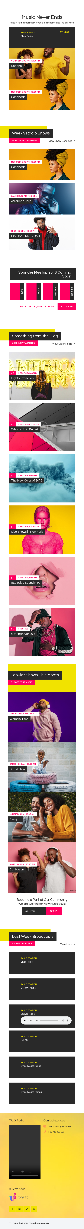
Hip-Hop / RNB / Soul (25, 236)
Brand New (17, 769)
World (33, 373)
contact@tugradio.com (59, 1126)
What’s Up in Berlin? (24, 429)
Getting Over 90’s (23, 633)
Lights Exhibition (22, 378)
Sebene (16, 65)
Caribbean (18, 97)
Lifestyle (23, 373)
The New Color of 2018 (26, 480)
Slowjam (15, 819)
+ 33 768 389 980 (56, 1132)
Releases (34, 424)
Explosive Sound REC (25, 582)
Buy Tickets (67, 306)
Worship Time (19, 719)
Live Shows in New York (27, 531)
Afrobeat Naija (21, 201)
